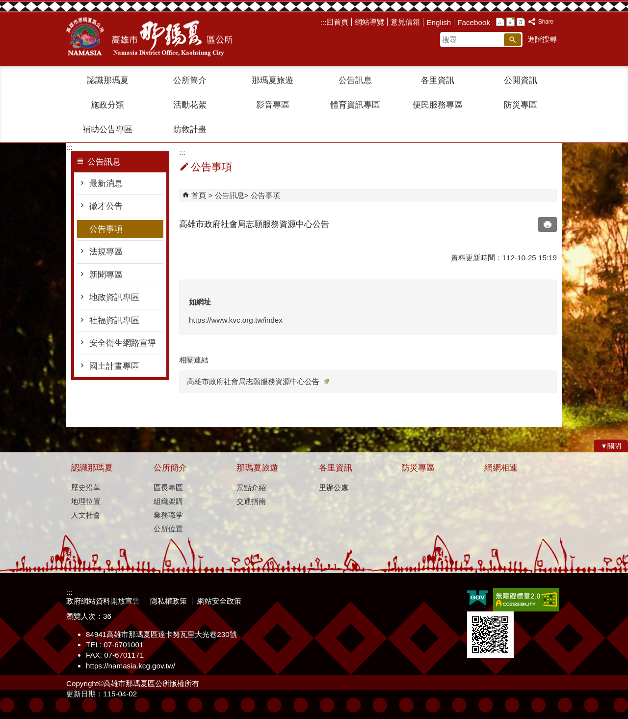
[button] (512, 39)
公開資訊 (520, 80)
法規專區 (106, 251)
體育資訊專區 (355, 105)
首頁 (198, 195)
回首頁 (337, 22)
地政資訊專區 (114, 297)
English (438, 22)
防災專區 (520, 105)
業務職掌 (168, 515)
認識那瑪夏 (108, 80)
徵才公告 (106, 206)
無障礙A (526, 599)
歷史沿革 (86, 487)
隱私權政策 (168, 601)
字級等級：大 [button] (521, 22)
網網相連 (501, 467)
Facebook (473, 22)
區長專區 (168, 487)
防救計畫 (190, 129)
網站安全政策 (219, 601)
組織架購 (168, 501)
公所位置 (168, 529)
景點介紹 (251, 487)
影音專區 (272, 105)
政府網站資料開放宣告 (103, 601)
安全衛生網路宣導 (122, 343)
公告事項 (106, 229)
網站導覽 (369, 22)
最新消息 (106, 183)
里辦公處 (333, 487)
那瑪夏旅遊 (272, 80)
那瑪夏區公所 (149, 37)
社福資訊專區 (114, 320)
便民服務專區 (438, 105)
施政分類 (107, 105)
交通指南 (251, 501)
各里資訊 (437, 80)
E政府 (477, 599)
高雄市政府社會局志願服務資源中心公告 (258, 381)
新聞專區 (106, 274)
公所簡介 (190, 80)
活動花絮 (190, 105)
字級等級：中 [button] (510, 22)
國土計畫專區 (114, 366)
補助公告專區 (107, 129)
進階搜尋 (542, 39)
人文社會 (86, 515)
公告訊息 (355, 80)
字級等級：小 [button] (500, 22)
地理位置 (86, 501)
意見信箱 (405, 22)
